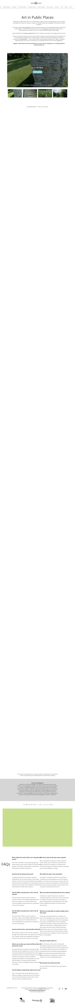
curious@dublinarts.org (42, 987)
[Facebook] (62, 988)
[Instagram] (59, 988)
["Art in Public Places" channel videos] (37, 95)
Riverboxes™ (24, 39)
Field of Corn (46, 29)
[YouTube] (66, 988)
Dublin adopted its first (18, 33)
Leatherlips (27, 27)
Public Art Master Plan (29, 33)
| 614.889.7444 (50, 987)
